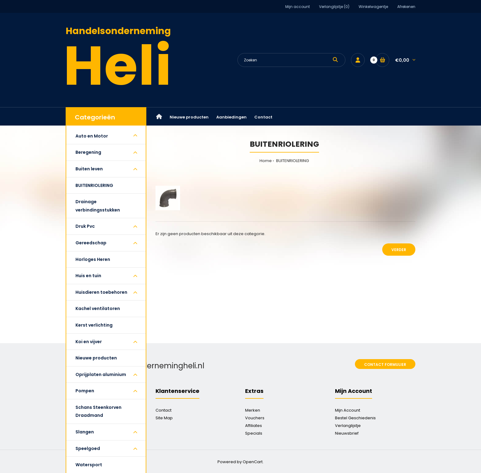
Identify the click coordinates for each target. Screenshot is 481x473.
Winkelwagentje (373, 6)
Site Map (164, 418)
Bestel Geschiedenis (355, 418)
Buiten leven (89, 169)
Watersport (88, 465)
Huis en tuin (88, 276)
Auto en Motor (91, 136)
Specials (253, 433)
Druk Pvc (85, 226)
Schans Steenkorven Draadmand (98, 411)
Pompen (84, 391)
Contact (163, 410)
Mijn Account (347, 410)
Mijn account (297, 6)
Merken (252, 410)
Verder (398, 249)
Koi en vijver (88, 342)
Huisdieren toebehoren (101, 292)
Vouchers (254, 418)
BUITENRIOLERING (94, 185)
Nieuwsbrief (347, 433)
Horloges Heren (92, 259)
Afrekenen (406, 6)
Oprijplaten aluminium (100, 374)
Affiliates (253, 425)
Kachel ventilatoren (97, 308)
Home (266, 161)
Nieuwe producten (96, 358)
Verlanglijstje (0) (334, 6)
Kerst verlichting (94, 325)
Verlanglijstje (348, 425)
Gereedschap (90, 243)
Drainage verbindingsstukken (97, 206)
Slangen (84, 432)
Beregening (88, 152)
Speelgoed (87, 448)
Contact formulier (385, 364)
